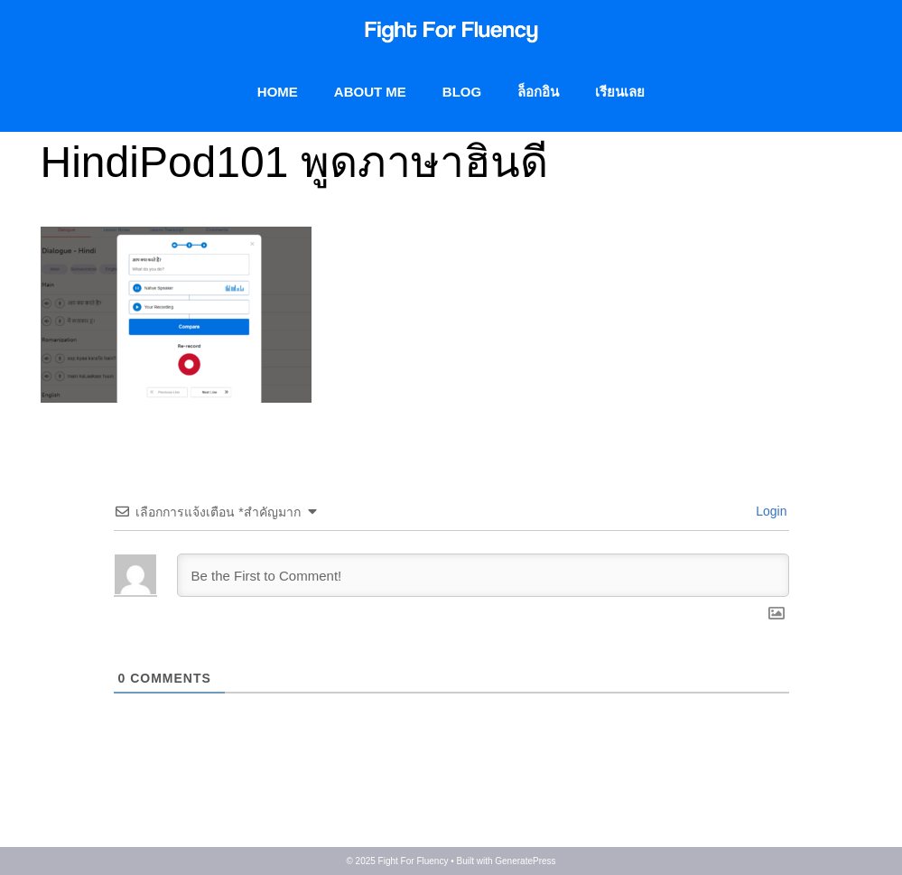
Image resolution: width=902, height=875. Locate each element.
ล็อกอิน (538, 91)
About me (370, 91)
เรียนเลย (620, 91)
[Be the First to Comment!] (483, 575)
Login (769, 511)
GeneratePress (525, 861)
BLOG (461, 91)
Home (277, 91)
